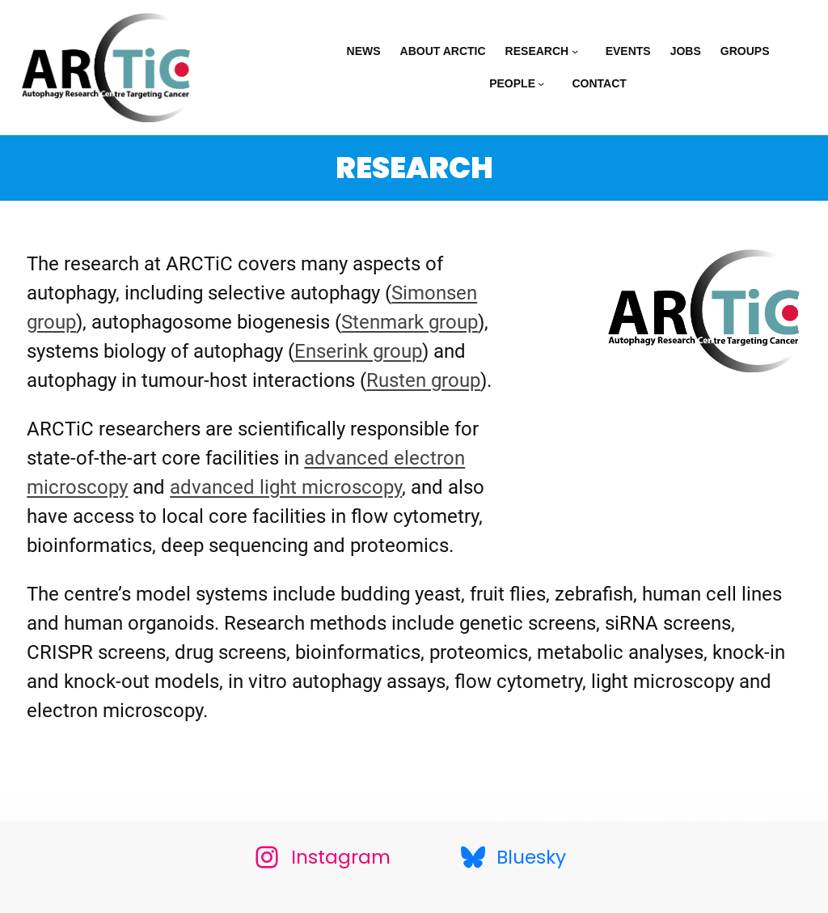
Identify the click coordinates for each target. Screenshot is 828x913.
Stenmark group (409, 322)
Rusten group (423, 380)
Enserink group (358, 351)
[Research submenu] (579, 51)
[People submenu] (545, 83)
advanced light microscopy (286, 487)
